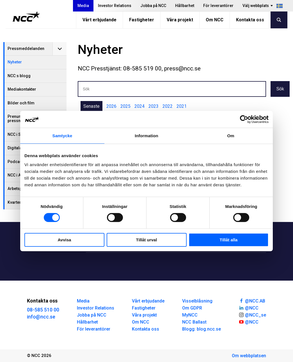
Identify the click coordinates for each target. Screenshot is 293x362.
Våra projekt (180, 19)
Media (83, 5)
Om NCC (214, 19)
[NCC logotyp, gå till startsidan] (26, 16)
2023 (153, 106)
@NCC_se (252, 314)
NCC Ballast (194, 322)
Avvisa (64, 239)
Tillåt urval (146, 239)
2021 (182, 106)
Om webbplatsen (249, 355)
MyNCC (190, 315)
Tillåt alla (229, 239)
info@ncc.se (41, 317)
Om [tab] (230, 135)
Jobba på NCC (153, 5)
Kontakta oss (250, 19)
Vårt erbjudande (99, 19)
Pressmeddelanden (26, 48)
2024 (139, 106)
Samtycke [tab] (62, 135)
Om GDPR (192, 308)
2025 (125, 106)
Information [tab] (146, 135)
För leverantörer (218, 5)
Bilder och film (21, 103)
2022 (167, 106)
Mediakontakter (22, 89)
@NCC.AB (252, 300)
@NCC (248, 307)
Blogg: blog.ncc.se (201, 329)
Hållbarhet (184, 5)
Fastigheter (141, 19)
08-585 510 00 (43, 310)
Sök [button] (280, 88)
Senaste (91, 106)
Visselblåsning (197, 301)
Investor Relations (114, 5)
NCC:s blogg (19, 76)
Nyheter (15, 62)
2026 (111, 106)
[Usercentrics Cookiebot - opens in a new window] (244, 119)
